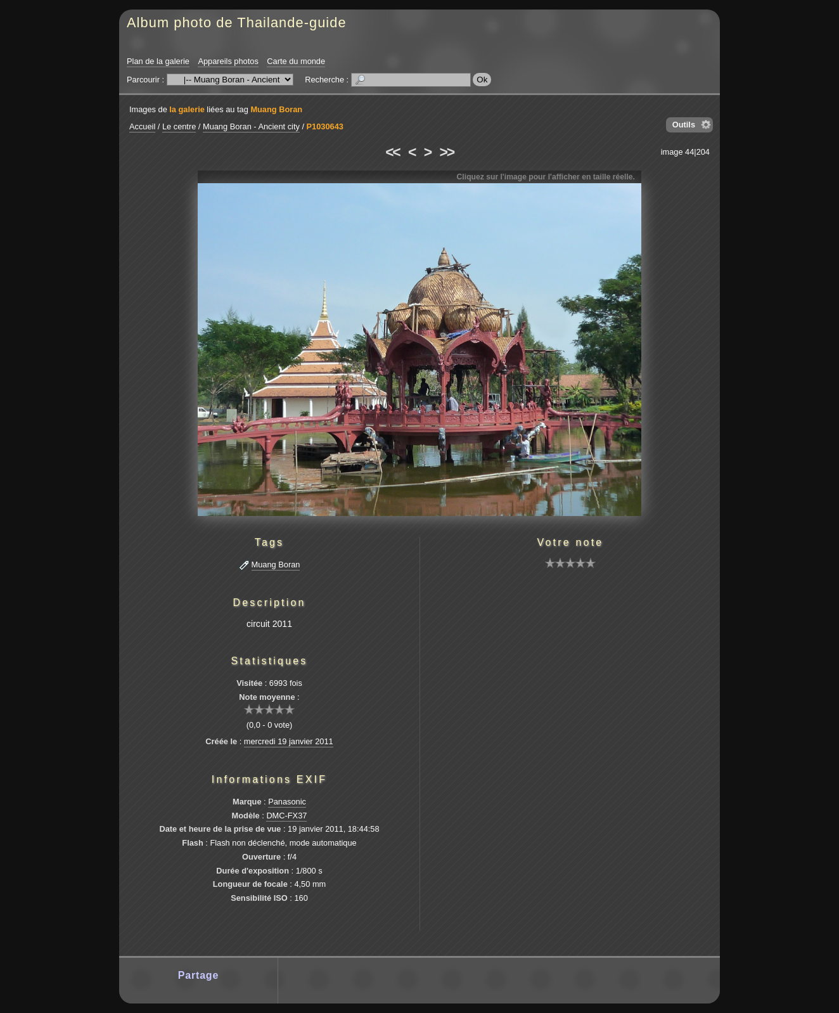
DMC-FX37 (286, 815)
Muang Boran (276, 109)
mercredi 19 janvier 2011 (288, 741)
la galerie (187, 109)
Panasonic (287, 801)
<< (392, 152)
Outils (683, 124)
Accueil (142, 126)
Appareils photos (228, 61)
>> (447, 152)
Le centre (179, 126)
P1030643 (325, 126)
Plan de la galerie (158, 61)
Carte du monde (296, 61)
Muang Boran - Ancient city (251, 126)
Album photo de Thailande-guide (237, 22)
